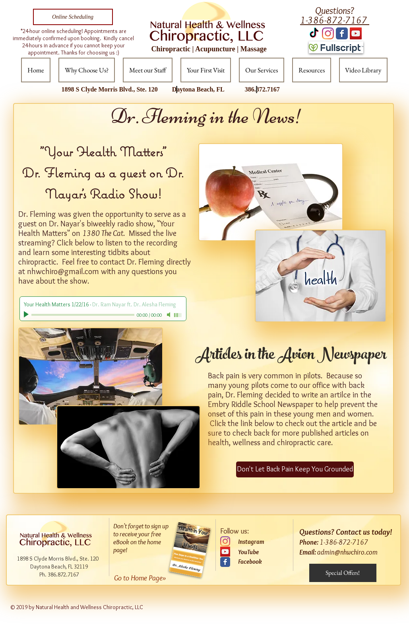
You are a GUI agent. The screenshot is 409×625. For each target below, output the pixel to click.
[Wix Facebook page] (342, 33)
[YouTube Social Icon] (356, 33)
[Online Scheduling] (73, 17)
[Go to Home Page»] (146, 578)
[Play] (27, 315)
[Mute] (169, 315)
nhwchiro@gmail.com (63, 271)
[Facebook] (260, 562)
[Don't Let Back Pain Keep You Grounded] (295, 469)
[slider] (178, 315)
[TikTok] (314, 33)
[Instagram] (328, 33)
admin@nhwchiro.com (347, 552)
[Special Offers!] (342, 573)
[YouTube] (225, 552)
